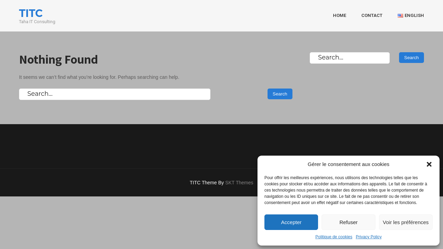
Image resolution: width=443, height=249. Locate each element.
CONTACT (371, 15)
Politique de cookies (333, 236)
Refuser (349, 222)
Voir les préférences (406, 222)
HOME (339, 15)
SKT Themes (239, 182)
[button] (429, 164)
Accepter (291, 222)
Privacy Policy (369, 236)
